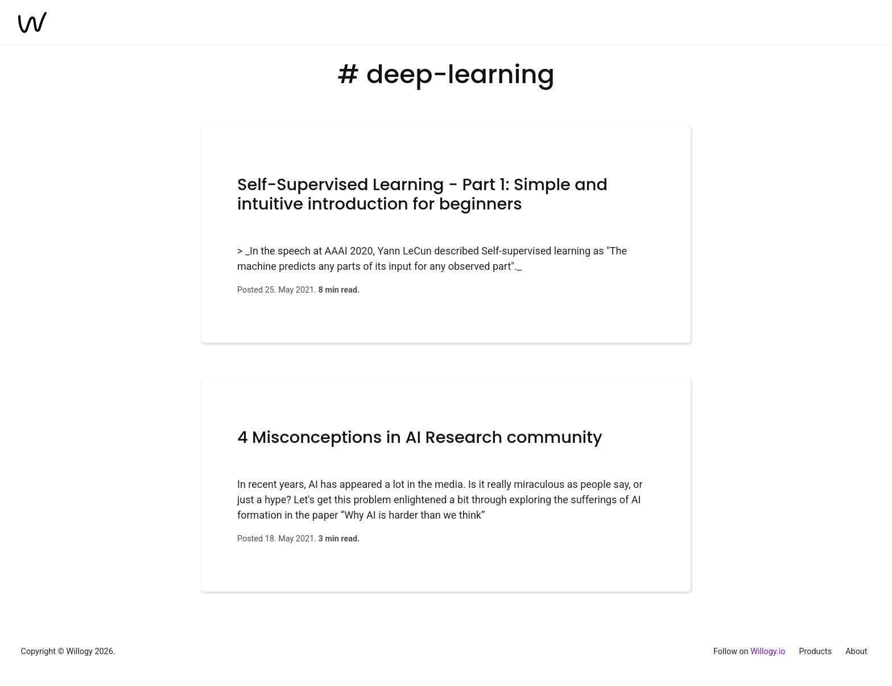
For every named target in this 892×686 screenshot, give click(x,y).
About (856, 651)
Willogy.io (767, 651)
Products (815, 651)
